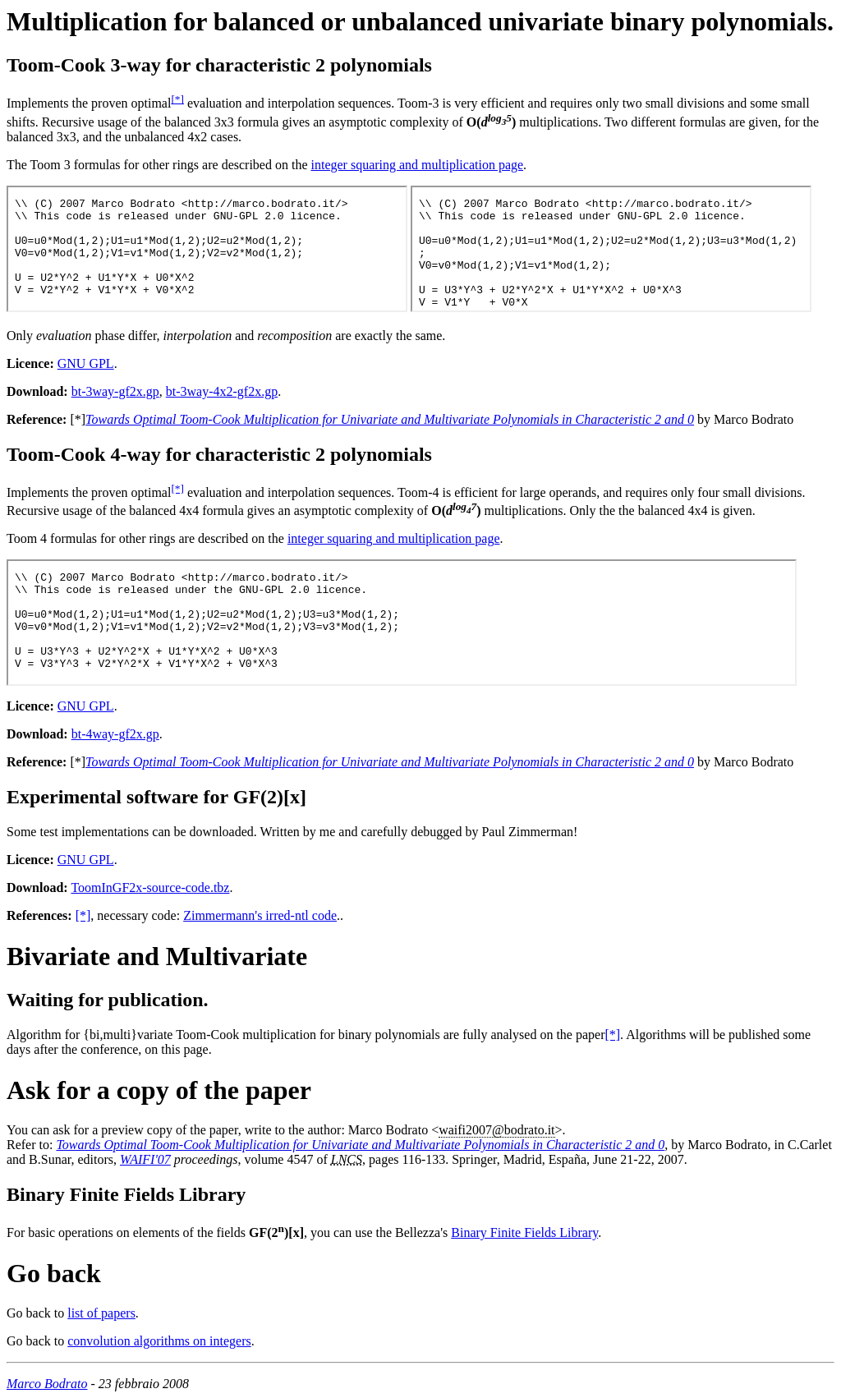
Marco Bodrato (47, 1384)
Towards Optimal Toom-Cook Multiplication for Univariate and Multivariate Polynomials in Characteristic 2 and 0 (389, 419)
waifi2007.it (496, 1130)
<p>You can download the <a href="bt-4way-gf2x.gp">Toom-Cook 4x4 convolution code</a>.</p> (402, 622)
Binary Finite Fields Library (126, 1194)
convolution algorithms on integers (159, 1341)
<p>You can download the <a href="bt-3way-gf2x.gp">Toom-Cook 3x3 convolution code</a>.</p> (207, 249)
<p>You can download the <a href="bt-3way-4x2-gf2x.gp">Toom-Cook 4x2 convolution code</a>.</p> (611, 249)
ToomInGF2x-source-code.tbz (150, 887)
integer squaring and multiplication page (416, 165)
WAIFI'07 (145, 1159)
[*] (177, 99)
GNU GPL (85, 363)
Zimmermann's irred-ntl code (260, 915)
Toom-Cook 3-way (84, 65)
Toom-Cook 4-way (84, 454)
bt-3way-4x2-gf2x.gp (222, 391)
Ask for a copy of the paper (159, 1090)
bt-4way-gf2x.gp (115, 734)
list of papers (101, 1313)
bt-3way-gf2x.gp (115, 391)
